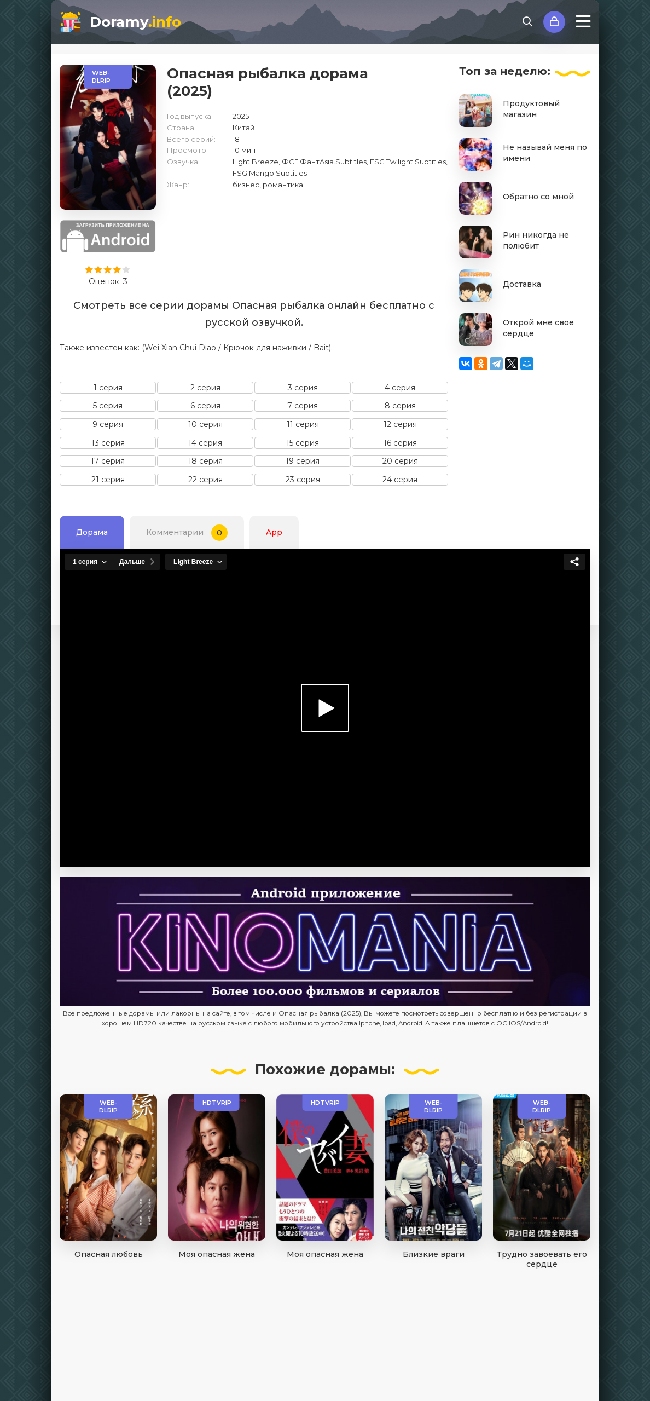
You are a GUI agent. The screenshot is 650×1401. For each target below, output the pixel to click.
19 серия (303, 461)
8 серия (400, 406)
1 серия (108, 388)
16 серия (400, 443)
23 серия (303, 480)
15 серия (302, 443)
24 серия (399, 480)
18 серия (205, 461)
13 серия (108, 443)
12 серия (400, 424)
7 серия (302, 406)
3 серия (303, 388)
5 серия (108, 406)
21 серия (108, 480)
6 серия (205, 406)
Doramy (135, 22)
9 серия (107, 424)
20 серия (400, 461)
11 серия (303, 424)
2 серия (205, 388)
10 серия (205, 424)
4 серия (400, 388)
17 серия (108, 461)
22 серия (205, 480)
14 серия (205, 443)
